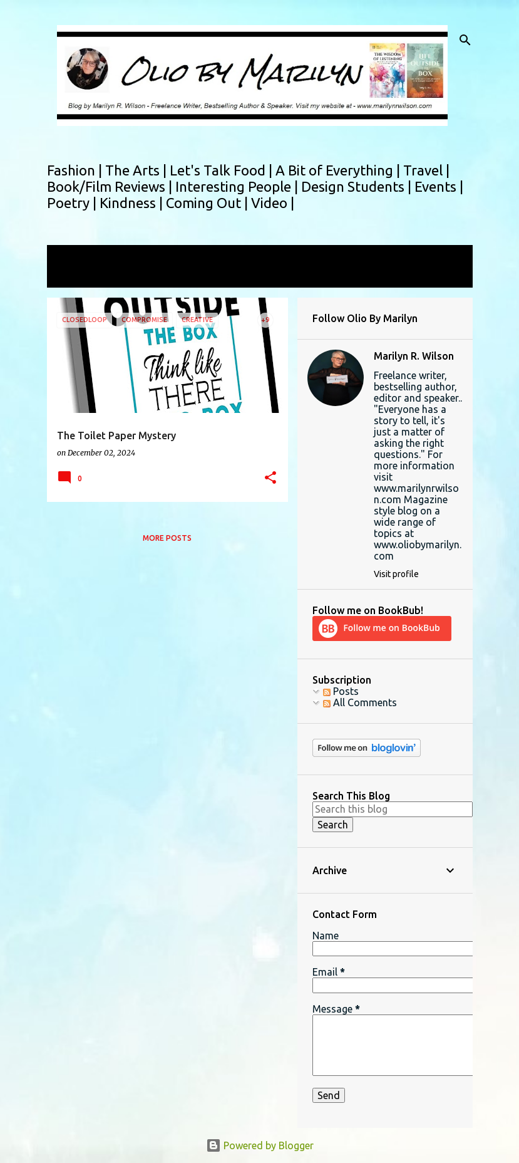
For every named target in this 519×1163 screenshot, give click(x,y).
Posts (341, 691)
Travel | (426, 170)
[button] (270, 478)
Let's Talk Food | (222, 170)
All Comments (360, 702)
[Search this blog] (392, 808)
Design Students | (357, 186)
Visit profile (396, 574)
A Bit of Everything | (339, 170)
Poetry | (73, 203)
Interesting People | (238, 186)
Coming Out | (208, 203)
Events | (438, 186)
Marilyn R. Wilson (414, 356)
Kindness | (133, 203)
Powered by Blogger (260, 1145)
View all (73, 276)
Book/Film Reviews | (111, 186)
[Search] (465, 40)
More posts (167, 538)
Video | (272, 203)
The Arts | (137, 170)
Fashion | (76, 170)
